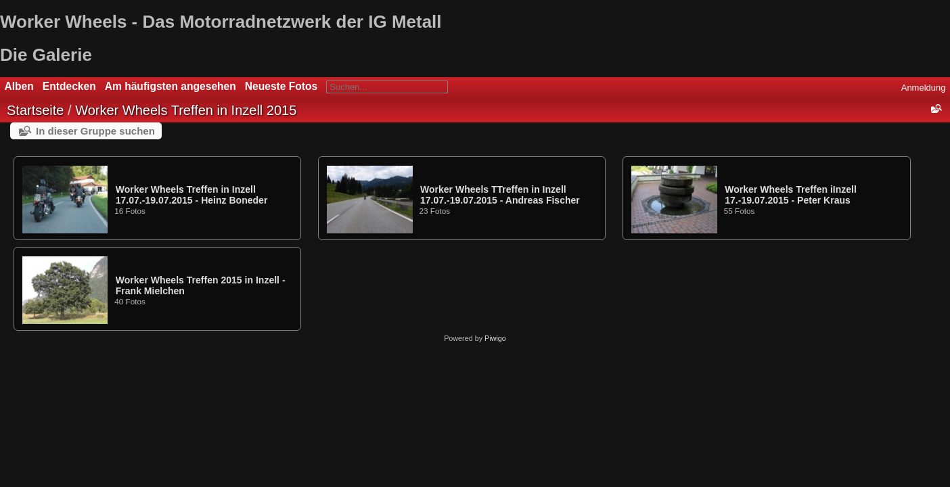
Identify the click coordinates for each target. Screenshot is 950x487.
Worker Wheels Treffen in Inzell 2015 (185, 110)
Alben (19, 86)
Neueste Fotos (281, 86)
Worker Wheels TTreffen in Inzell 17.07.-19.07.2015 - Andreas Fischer (500, 195)
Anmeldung (923, 88)
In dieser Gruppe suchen (95, 131)
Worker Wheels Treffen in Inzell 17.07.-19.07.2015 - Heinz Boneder (192, 195)
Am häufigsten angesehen (170, 86)
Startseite (35, 110)
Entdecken (69, 86)
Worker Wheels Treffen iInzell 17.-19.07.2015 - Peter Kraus (791, 195)
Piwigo (495, 338)
